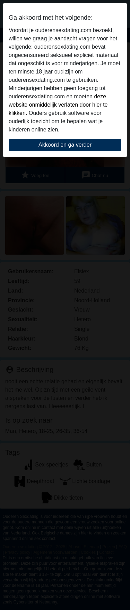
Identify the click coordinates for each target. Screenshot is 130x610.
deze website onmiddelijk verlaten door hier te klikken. (58, 105)
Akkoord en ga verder (65, 145)
